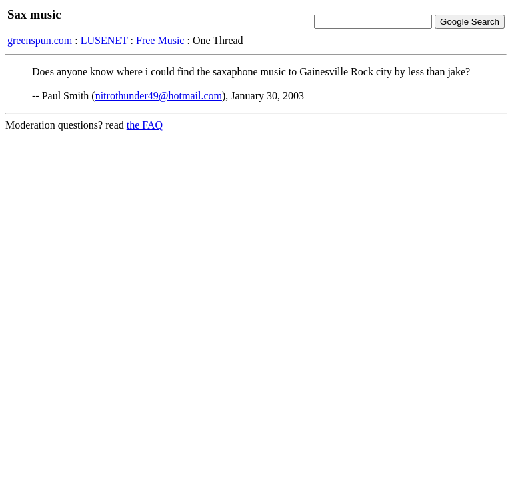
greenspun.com (39, 40)
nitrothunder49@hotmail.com (158, 95)
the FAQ (145, 125)
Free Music (160, 40)
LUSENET (104, 40)
